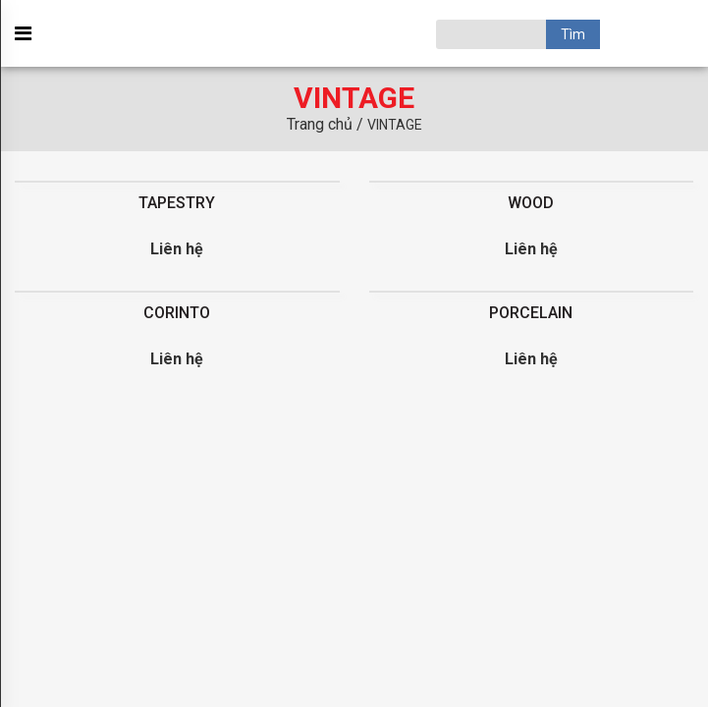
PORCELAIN (530, 312)
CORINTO (176, 312)
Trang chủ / (327, 124)
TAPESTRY (176, 202)
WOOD (531, 202)
